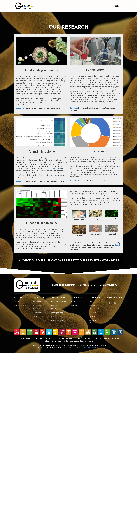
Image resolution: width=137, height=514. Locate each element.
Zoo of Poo (54, 169)
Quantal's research (20, 305)
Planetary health (38, 316)
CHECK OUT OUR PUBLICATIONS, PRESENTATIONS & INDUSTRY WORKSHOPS (68, 260)
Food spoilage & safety (40, 301)
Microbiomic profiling (58, 301)
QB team (17, 301)
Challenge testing (57, 313)
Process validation (57, 320)
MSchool (92, 305)
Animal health (37, 313)
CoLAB (47, 169)
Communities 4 (94, 316)
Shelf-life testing (56, 316)
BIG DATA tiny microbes (94, 321)
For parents (73, 305)
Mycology (54, 309)
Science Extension (94, 309)
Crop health (36, 309)
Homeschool (74, 309)
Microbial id (55, 305)
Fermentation (37, 305)
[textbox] (41, 70)
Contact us (20, 108)
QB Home (118, 6)
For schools (73, 301)
